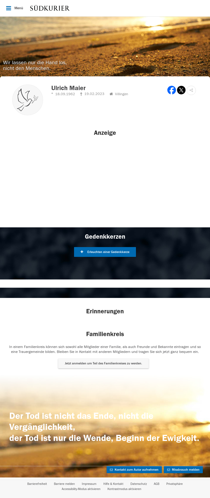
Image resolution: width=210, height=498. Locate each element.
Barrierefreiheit (37, 484)
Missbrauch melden (183, 470)
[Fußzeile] (105, 486)
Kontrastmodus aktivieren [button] (124, 489)
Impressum (89, 484)
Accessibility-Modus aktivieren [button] (81, 489)
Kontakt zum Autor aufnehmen (134, 470)
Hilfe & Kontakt (113, 484)
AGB (156, 484)
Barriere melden (64, 484)
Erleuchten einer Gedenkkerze (105, 252)
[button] (191, 90)
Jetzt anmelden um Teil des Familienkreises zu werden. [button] (103, 363)
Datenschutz (138, 484)
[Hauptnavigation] (105, 8)
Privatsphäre (174, 484)
